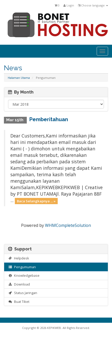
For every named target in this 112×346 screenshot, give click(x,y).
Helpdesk (18, 258)
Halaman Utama (19, 78)
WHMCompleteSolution (68, 225)
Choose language (93, 5)
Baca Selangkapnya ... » (36, 200)
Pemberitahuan (48, 119)
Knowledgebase (23, 275)
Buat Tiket (18, 301)
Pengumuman (22, 267)
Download (19, 284)
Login (68, 5)
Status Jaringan (22, 292)
